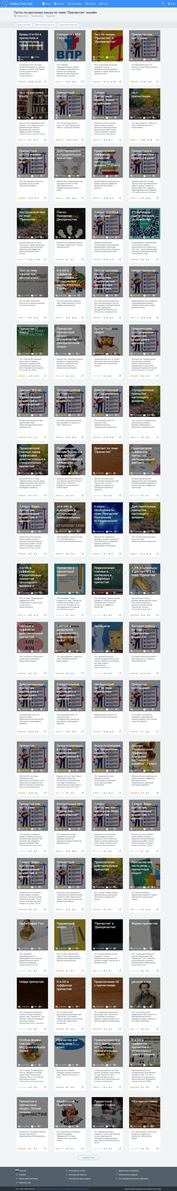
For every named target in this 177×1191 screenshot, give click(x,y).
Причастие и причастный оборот (65, 571)
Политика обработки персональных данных (74, 1189)
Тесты (46, 3)
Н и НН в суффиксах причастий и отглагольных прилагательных (143, 1047)
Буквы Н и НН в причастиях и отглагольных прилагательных (31, 40)
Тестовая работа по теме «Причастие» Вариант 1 (68, 395)
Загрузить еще (89, 1158)
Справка (22, 1175)
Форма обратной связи (28, 1179)
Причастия (27, 745)
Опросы (59, 3)
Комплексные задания (128, 1175)
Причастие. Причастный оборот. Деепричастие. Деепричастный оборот (68, 337)
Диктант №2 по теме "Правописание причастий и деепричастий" (30, 397)
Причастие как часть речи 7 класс (67, 1043)
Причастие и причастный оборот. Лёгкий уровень (30, 1107)
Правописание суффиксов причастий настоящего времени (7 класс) (107, 158)
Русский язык (37, 16)
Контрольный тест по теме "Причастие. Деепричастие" (70, 809)
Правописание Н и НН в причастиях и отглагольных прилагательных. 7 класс (107, 1047)
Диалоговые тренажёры (129, 1171)
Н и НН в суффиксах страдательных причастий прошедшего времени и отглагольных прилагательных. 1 (31, 582)
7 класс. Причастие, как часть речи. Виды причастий (106, 809)
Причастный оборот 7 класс (104, 1103)
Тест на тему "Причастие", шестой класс (29, 274)
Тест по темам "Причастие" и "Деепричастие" (105, 38)
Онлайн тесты (22, 16)
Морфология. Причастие (66, 1103)
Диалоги (90, 3)
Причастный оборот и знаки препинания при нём (30, 156)
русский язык (141, 982)
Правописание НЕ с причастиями (106, 983)
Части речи (102, 626)
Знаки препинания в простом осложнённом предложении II (70, 751)
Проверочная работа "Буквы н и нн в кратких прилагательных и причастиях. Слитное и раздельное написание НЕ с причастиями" (69, 463)
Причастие (50, 16)
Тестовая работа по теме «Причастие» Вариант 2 (143, 631)
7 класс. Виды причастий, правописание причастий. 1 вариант (142, 811)
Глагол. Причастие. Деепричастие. (67, 215)
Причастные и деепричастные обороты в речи (143, 154)
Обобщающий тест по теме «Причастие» (104, 688)
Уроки (103, 3)
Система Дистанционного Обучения (133, 1179)
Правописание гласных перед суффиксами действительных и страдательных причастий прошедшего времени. (32, 461)
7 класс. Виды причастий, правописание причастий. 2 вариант (29, 869)
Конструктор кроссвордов (80, 1179)
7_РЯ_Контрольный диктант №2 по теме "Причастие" (144, 571)
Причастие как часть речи (142, 36)
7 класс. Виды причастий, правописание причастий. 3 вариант (29, 514)
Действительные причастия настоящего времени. (144, 512)
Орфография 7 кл (31, 923)
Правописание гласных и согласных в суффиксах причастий (104, 575)
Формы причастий (145, 923)
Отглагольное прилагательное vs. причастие (143, 215)
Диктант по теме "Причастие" (106, 450)
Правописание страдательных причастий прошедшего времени (142, 336)
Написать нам (25, 1183)
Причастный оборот (24, 25)
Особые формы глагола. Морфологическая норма (32, 1045)
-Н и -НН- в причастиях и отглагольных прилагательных (68, 512)
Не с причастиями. (141, 94)
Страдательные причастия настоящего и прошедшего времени (68, 691)
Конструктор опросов (78, 1175)
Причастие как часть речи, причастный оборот (142, 867)
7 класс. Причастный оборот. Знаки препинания (104, 98)
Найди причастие (144, 270)
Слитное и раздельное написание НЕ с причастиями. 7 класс (68, 633)
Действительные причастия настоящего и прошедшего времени (31, 691)
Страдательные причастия (68, 25)
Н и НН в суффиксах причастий (64, 985)
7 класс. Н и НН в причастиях (106, 214)
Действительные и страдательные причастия (69, 154)
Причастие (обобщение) (141, 686)
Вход (171, 3)
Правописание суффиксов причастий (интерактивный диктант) (143, 455)
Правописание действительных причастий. (106, 865)
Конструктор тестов (77, 1171)
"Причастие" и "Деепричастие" (105, 925)
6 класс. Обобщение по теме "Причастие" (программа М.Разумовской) (106, 514)
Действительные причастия (45, 25)
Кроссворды (75, 3)
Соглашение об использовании (47, 1189)
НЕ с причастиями (144, 1101)
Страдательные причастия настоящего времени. (143, 395)
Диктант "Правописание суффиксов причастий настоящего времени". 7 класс (144, 754)
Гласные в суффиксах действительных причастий (31, 631)
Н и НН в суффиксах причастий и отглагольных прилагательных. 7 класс (69, 279)
